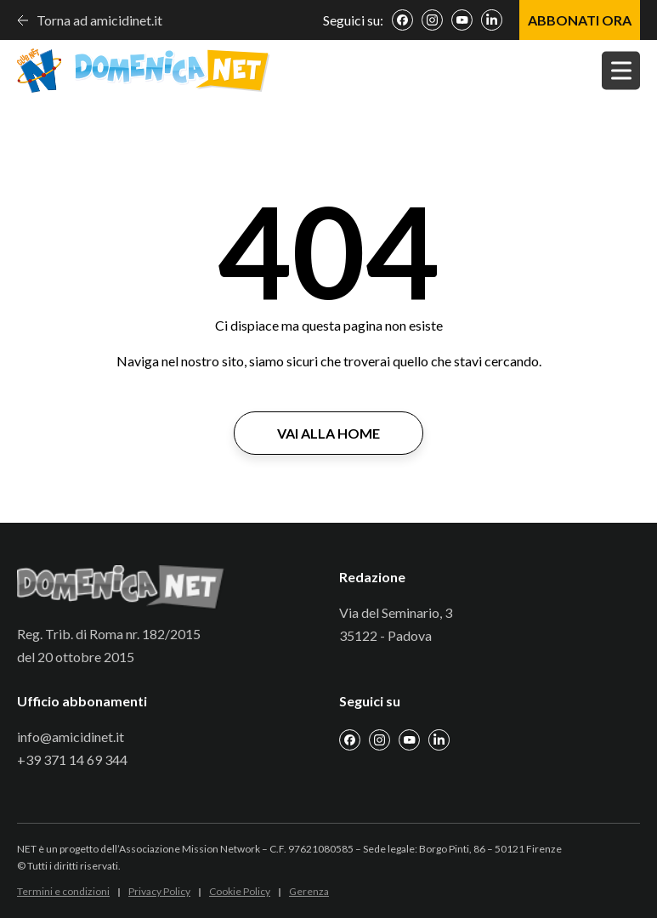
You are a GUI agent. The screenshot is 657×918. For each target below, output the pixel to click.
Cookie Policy (239, 891)
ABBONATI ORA (580, 20)
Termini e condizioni (63, 891)
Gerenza (309, 891)
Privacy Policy (159, 891)
